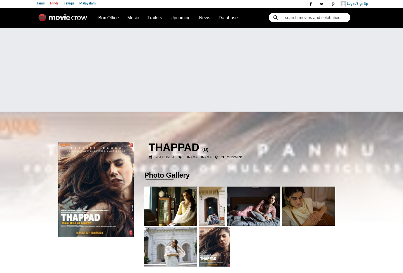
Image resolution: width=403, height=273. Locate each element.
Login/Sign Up (354, 4)
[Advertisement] (201, 69)
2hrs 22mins (232, 157)
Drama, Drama (199, 157)
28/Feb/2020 (165, 157)
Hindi (54, 3)
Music (133, 17)
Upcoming (180, 17)
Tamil (40, 3)
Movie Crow (64, 20)
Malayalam (87, 3)
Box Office (108, 17)
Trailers (154, 17)
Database (228, 17)
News (204, 17)
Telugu (69, 3)
